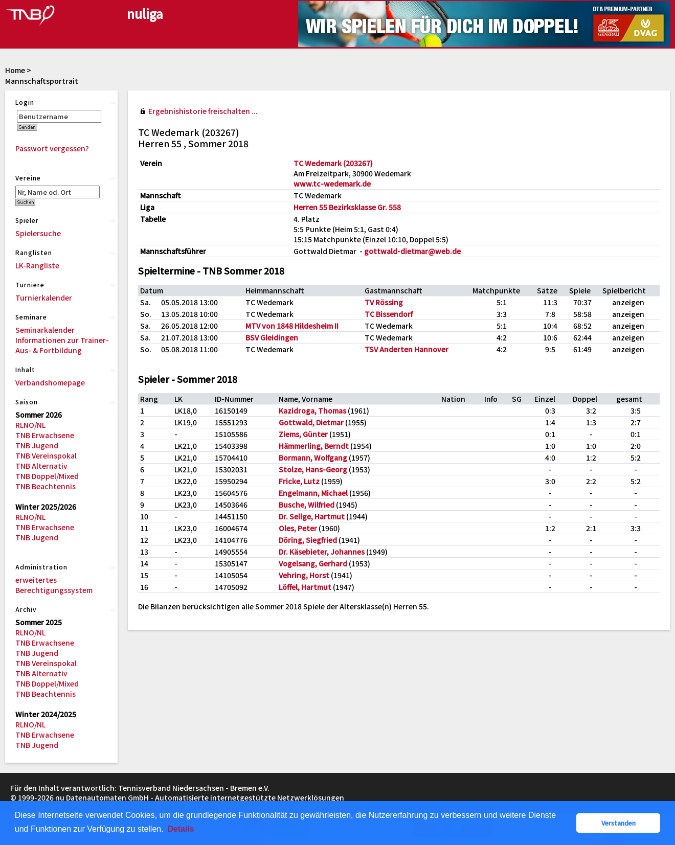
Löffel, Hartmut (305, 587)
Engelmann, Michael (313, 493)
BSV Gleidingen (271, 337)
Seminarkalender (45, 330)
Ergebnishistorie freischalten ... (203, 111)
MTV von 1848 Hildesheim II (292, 326)
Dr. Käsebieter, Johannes (322, 551)
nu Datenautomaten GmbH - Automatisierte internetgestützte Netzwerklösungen (199, 797)
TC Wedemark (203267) (333, 163)
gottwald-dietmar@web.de (412, 251)
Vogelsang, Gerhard (313, 563)
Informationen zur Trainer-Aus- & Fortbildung (62, 345)
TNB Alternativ (41, 466)
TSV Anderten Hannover (406, 349)
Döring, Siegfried (308, 540)
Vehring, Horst (304, 575)
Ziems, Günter (303, 434)
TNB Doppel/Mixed (47, 476)
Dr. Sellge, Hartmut (312, 516)
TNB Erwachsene (44, 435)
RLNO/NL (30, 425)
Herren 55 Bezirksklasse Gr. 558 (347, 207)
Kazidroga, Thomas (312, 410)
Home (15, 70)
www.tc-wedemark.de (332, 183)
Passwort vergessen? (52, 148)
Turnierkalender (43, 297)
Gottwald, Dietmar (311, 422)
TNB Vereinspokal (46, 455)
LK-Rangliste (37, 265)
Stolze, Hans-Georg (313, 469)
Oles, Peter (298, 528)
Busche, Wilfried (306, 504)
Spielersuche (38, 233)
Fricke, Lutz (299, 481)
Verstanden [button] (618, 823)
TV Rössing (384, 302)
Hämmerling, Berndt (314, 446)
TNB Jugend (36, 445)
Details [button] (180, 829)
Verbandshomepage (50, 382)
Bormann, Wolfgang (313, 457)
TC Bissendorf (389, 314)
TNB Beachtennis (45, 486)
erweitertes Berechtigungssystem (54, 585)
